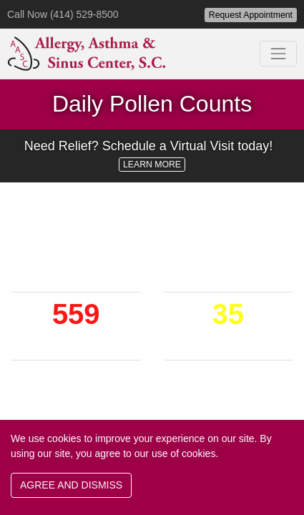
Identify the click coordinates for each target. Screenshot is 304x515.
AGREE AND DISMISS (71, 485)
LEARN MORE (152, 165)
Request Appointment (251, 15)
